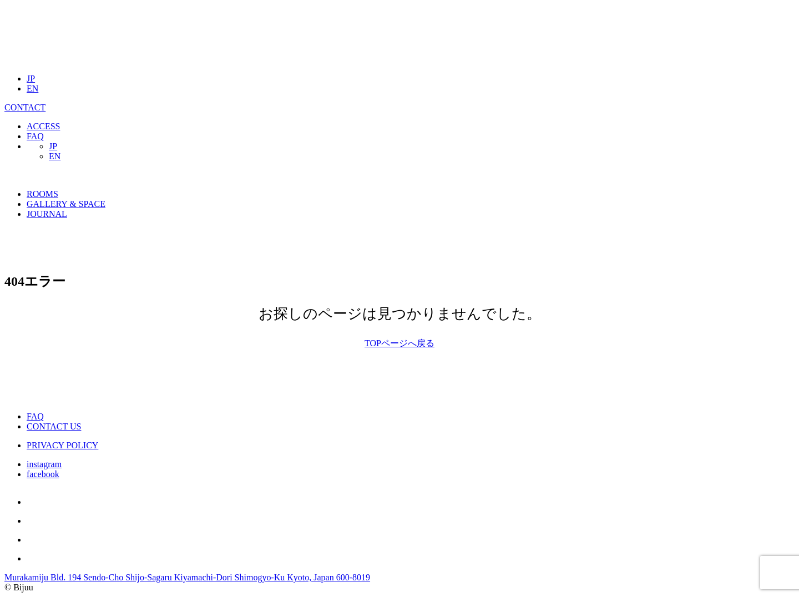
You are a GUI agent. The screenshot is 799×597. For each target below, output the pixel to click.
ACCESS (43, 126)
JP (31, 78)
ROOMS (42, 194)
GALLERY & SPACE (66, 204)
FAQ (35, 136)
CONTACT (24, 107)
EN (32, 88)
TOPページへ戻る (399, 343)
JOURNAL (47, 214)
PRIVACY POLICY (62, 445)
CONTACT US (54, 426)
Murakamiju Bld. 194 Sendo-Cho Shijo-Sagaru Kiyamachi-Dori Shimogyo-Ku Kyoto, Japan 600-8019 (187, 577)
